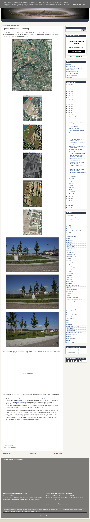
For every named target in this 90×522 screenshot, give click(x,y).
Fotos (8, 447)
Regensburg (36, 407)
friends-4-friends (70, 246)
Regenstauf (69, 301)
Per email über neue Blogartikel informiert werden (74, 69)
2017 (69, 104)
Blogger (48, 515)
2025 (69, 87)
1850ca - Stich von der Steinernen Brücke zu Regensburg (60, 501)
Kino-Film (68, 266)
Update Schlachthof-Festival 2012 (77, 135)
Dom (67, 234)
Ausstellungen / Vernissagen (73, 219)
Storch (67, 316)
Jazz (67, 260)
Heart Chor (69, 252)
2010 (69, 198)
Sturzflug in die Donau (74, 128)
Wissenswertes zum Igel (75, 132)
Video (67, 336)
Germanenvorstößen (21, 404)
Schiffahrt (68, 305)
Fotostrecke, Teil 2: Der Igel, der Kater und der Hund (77, 170)
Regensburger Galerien (72, 73)
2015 (69, 108)
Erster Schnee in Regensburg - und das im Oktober (77, 125)
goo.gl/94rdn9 (38, 511)
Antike (56, 405)
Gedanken (68, 250)
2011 (69, 196)
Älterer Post (58, 453)
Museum (68, 281)
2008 (69, 203)
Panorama (68, 291)
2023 (69, 91)
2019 (69, 99)
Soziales (68, 312)
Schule (68, 307)
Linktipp (68, 275)
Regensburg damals (71, 297)
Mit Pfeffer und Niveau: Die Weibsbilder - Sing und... (75, 166)
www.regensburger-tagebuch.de (22, 511)
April (70, 187)
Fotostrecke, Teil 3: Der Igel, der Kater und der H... (77, 163)
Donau (20, 400)
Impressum (69, 77)
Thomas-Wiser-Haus (71, 326)
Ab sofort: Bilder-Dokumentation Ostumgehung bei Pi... (77, 143)
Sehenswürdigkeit (70, 309)
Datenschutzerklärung (71, 75)
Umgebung (69, 328)
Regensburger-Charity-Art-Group (74, 299)
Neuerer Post (7, 453)
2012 (69, 115)
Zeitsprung (68, 342)
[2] (30, 410)
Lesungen (68, 273)
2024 (69, 89)
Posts (69, 350)
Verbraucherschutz (70, 334)
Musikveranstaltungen (71, 285)
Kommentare (71, 352)
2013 (69, 112)
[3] (38, 419)
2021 (69, 95)
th (66, 322)
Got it (84, 4)
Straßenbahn (69, 318)
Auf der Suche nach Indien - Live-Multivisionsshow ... (77, 159)
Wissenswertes (70, 338)
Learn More (77, 4)
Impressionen (69, 256)
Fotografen (69, 240)
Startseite (33, 453)
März (70, 189)
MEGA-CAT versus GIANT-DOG (77, 137)
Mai (70, 185)
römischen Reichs (41, 398)
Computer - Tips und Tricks (72, 230)
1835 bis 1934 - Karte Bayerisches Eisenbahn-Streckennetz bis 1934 (63, 503)
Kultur (67, 269)
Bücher (68, 228)
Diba (67, 232)
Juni (70, 183)
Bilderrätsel (69, 223)
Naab (50, 404)
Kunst (67, 271)
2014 (69, 110)
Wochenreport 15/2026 (8, 495)
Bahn (67, 221)
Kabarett (68, 262)
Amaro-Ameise (69, 217)
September (72, 176)
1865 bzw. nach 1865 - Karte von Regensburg (57, 495)
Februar (71, 191)
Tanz (67, 320)
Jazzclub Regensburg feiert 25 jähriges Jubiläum (76, 140)
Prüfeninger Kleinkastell (18, 402)
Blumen (68, 226)
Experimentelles (70, 236)
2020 (69, 97)
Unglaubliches (69, 330)
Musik (67, 283)
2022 (69, 93)
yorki (67, 340)
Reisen (68, 303)
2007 (69, 205)
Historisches (13, 447)
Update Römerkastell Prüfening (76, 130)
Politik (67, 295)
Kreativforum (69, 267)
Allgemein (68, 215)
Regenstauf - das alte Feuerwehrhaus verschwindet (77, 152)
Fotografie (68, 242)
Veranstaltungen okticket (72, 71)
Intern (67, 258)
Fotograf (68, 238)
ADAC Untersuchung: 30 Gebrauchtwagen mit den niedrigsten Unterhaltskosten (22, 497)
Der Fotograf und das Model (76, 123)
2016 (69, 106)
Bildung (68, 225)
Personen (68, 293)
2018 (69, 102)
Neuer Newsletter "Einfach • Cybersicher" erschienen (16, 503)
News (67, 287)
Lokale (67, 279)
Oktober (71, 121)
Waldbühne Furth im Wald (75, 149)
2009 (69, 200)
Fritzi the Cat (69, 248)
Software (68, 310)
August (71, 178)
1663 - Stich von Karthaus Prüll (53, 505)
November (72, 119)
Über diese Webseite (71, 66)
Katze (67, 264)
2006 (69, 207)
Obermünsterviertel (71, 289)
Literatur (68, 277)
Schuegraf (29, 417)
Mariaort (49, 400)
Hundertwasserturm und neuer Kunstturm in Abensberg (76, 156)
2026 (69, 84)
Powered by (76, 56)
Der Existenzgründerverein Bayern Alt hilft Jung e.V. (77, 173)
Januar (71, 193)
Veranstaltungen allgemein (72, 332)
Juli (70, 181)
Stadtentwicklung (70, 314)
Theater (68, 324)
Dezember (72, 116)
